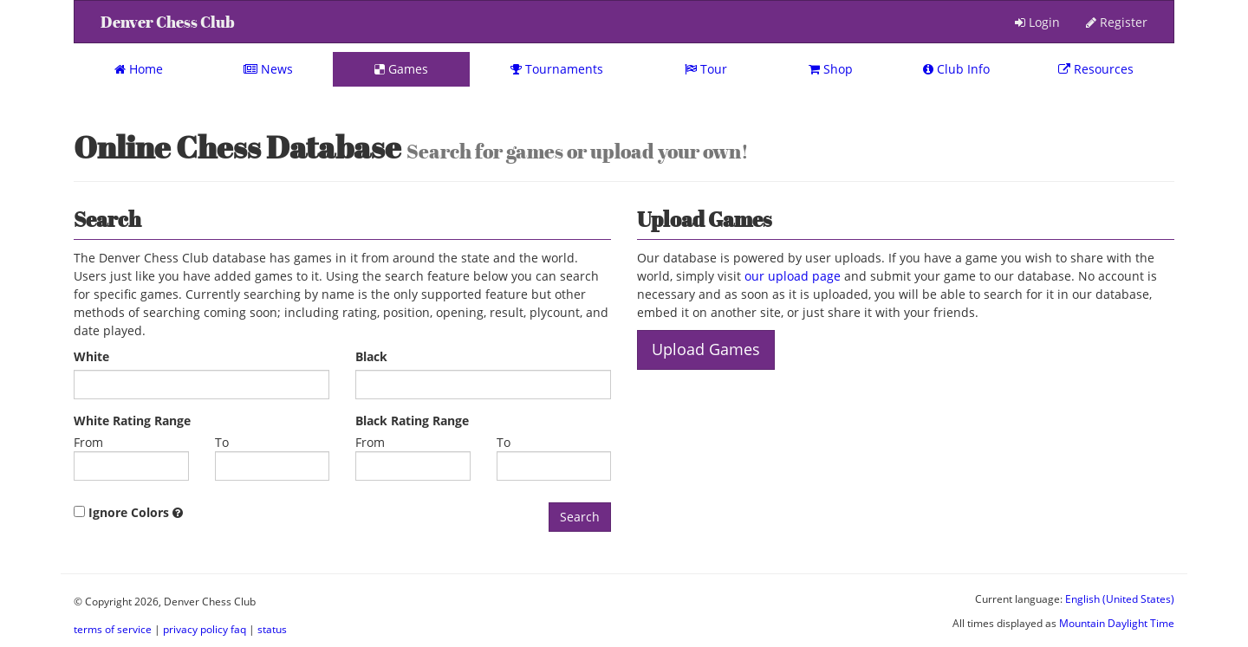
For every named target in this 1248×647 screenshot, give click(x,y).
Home (138, 69)
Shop (831, 69)
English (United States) (1119, 598)
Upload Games (706, 349)
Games (401, 69)
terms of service (113, 629)
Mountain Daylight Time (1116, 623)
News (268, 69)
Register (1116, 22)
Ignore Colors (128, 512)
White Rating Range (132, 420)
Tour (706, 69)
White (91, 356)
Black (371, 356)
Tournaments (556, 69)
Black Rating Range (412, 420)
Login (1037, 22)
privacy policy (195, 629)
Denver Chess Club (168, 22)
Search (580, 516)
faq (238, 629)
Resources (1096, 69)
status (272, 629)
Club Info (956, 69)
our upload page (792, 276)
